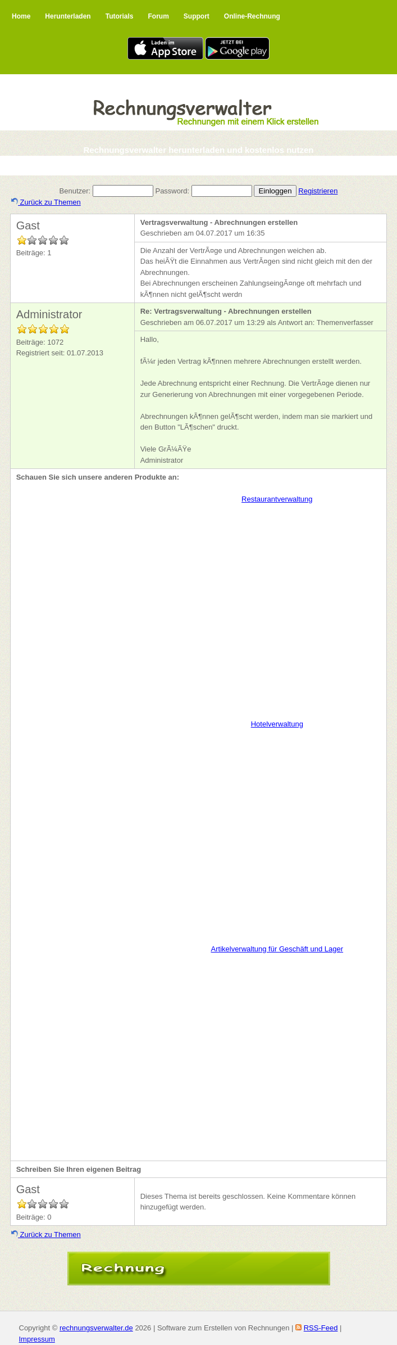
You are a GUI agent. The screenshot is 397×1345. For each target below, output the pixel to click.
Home (21, 16)
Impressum (37, 1339)
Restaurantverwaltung (276, 499)
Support (196, 16)
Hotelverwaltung (277, 724)
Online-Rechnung (252, 16)
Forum (158, 16)
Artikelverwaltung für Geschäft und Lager (277, 949)
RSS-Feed (321, 1328)
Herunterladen (67, 16)
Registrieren (317, 191)
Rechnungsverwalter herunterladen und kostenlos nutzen (198, 150)
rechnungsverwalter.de (96, 1328)
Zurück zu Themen (46, 202)
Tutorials (120, 16)
